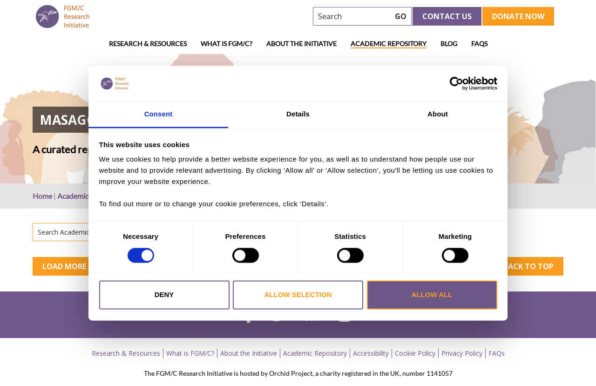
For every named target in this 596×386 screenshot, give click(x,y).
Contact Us (447, 16)
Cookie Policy (415, 353)
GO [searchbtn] (400, 16)
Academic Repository (389, 43)
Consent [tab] (158, 114)
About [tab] (437, 114)
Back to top (528, 266)
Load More (64, 266)
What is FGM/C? (226, 43)
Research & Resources (148, 43)
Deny (164, 295)
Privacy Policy (461, 353)
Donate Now (518, 16)
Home (42, 195)
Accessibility (371, 353)
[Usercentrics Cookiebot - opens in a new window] (456, 83)
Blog (448, 43)
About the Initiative (301, 43)
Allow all (432, 295)
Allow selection (298, 295)
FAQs (479, 43)
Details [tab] (298, 114)
